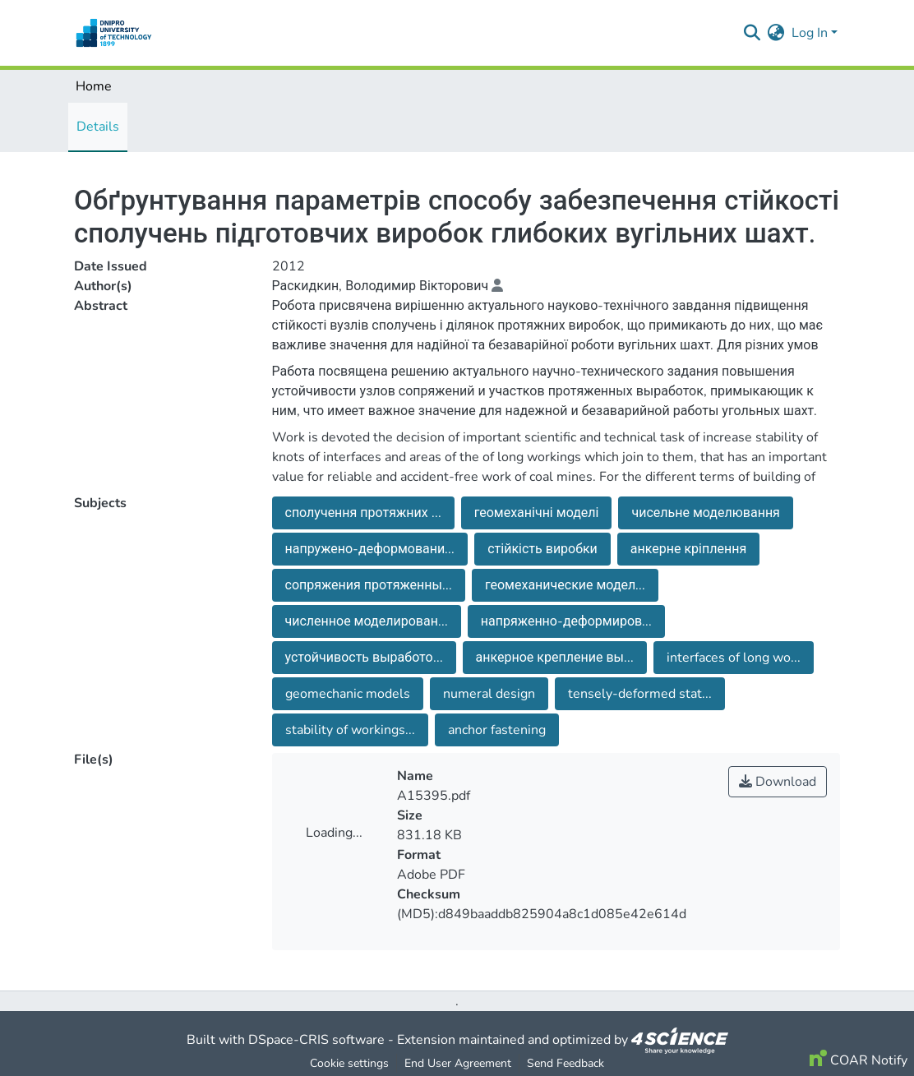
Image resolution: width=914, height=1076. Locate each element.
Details (97, 127)
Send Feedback (565, 1063)
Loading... (334, 833)
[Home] (114, 32)
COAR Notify (858, 1060)
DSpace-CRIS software (316, 1040)
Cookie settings (349, 1063)
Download (777, 782)
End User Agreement (457, 1063)
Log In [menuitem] (810, 33)
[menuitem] (776, 33)
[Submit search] (752, 33)
